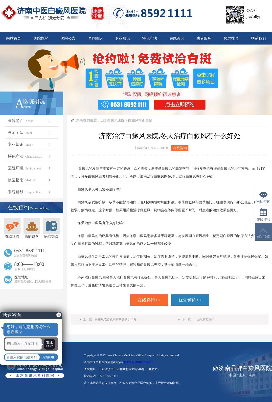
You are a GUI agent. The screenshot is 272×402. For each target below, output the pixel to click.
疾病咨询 (31, 228)
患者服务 (204, 38)
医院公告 (68, 38)
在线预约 (12, 228)
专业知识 (122, 38)
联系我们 (258, 38)
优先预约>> (190, 300)
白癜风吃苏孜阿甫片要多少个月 (115, 319)
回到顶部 (263, 233)
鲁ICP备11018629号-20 (138, 362)
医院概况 (40, 38)
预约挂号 (231, 38)
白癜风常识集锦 (140, 120)
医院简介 (29, 120)
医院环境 (29, 168)
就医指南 (29, 180)
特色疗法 (149, 38)
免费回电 (48, 357)
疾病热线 (51, 228)
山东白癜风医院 (112, 120)
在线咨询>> (148, 300)
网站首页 (13, 38)
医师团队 (95, 38)
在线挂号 (263, 214)
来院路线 (29, 192)
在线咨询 (176, 38)
